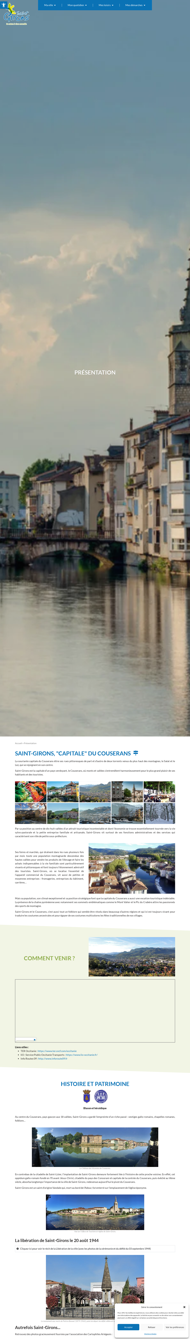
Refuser (151, 1327)
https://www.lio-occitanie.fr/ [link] (82, 1054)
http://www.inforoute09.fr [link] (52, 1058)
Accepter (128, 1327)
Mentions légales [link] (150, 1334)
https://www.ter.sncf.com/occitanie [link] (57, 1051)
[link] (3, 5)
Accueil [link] (18, 743)
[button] (184, 1307)
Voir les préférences (175, 1327)
